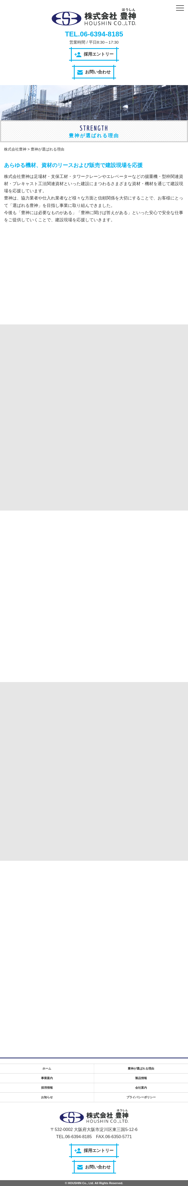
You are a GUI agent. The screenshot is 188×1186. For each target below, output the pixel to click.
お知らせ (47, 1097)
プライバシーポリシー (141, 1097)
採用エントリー (94, 54)
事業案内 (47, 1078)
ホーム (46, 1068)
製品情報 (141, 1078)
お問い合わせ (94, 72)
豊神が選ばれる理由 (141, 1068)
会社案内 (141, 1087)
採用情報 (47, 1087)
